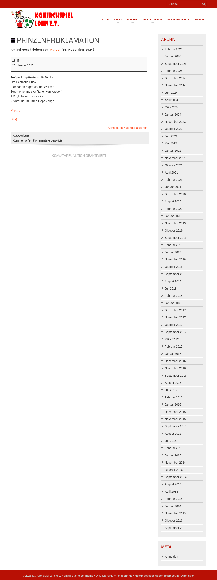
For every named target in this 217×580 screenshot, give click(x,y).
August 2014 (173, 484)
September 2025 (176, 63)
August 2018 (173, 281)
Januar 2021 (173, 187)
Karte (16, 111)
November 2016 (175, 368)
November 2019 (175, 223)
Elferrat (133, 20)
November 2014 (175, 462)
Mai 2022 (171, 143)
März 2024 (172, 107)
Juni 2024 (171, 92)
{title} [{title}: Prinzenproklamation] (14, 119)
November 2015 (175, 419)
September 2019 (176, 237)
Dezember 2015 (175, 412)
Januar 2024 (173, 114)
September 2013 (176, 528)
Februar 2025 (173, 71)
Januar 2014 (173, 506)
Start (106, 20)
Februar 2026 (173, 49)
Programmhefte (177, 20)
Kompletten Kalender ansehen (127, 127)
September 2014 (176, 477)
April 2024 (171, 100)
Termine (198, 20)
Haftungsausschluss (148, 575)
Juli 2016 (171, 390)
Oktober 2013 (174, 520)
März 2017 (172, 339)
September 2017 (176, 332)
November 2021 (175, 158)
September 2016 (176, 375)
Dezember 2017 (175, 310)
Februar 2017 (173, 346)
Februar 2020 (173, 208)
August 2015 (173, 433)
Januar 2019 (173, 252)
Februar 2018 (173, 295)
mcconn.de (125, 575)
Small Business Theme (78, 575)
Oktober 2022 (174, 129)
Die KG (118, 20)
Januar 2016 (173, 404)
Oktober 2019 (174, 230)
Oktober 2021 (174, 165)
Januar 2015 (173, 455)
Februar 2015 (173, 448)
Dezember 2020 (175, 194)
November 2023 (175, 121)
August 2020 (173, 201)
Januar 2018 (173, 303)
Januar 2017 (173, 353)
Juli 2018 (171, 288)
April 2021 (171, 172)
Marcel (55, 49)
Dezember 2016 (175, 361)
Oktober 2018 (174, 266)
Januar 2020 (173, 216)
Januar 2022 (173, 150)
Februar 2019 (173, 245)
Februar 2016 (173, 397)
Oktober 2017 (174, 324)
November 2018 (175, 259)
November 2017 (175, 317)
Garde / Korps (152, 20)
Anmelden (171, 556)
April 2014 (171, 491)
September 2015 (176, 426)
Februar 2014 (173, 498)
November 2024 (175, 85)
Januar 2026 (173, 56)
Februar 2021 (173, 179)
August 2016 (173, 382)
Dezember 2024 (175, 78)
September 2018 (176, 274)
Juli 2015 (171, 440)
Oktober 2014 (174, 470)
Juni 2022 (171, 136)
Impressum (171, 575)
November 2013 (175, 513)
